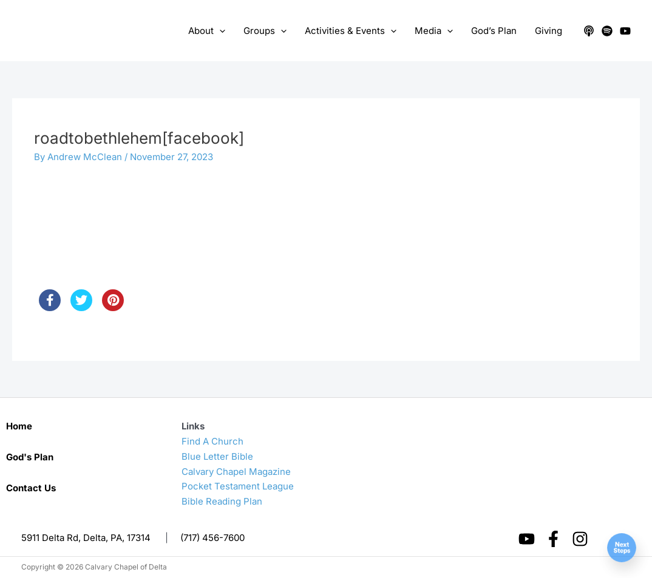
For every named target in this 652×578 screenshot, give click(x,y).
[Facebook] (553, 539)
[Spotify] (607, 30)
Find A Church (212, 441)
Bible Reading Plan (222, 501)
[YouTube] (625, 30)
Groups (265, 31)
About (206, 31)
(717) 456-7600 (212, 537)
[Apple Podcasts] (588, 30)
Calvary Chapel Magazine (236, 471)
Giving (548, 30)
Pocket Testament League (238, 486)
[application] (219, 31)
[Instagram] (580, 539)
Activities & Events (350, 31)
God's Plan (29, 457)
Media (434, 31)
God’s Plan (494, 30)
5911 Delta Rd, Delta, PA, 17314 (86, 537)
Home (19, 426)
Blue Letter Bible (217, 456)
